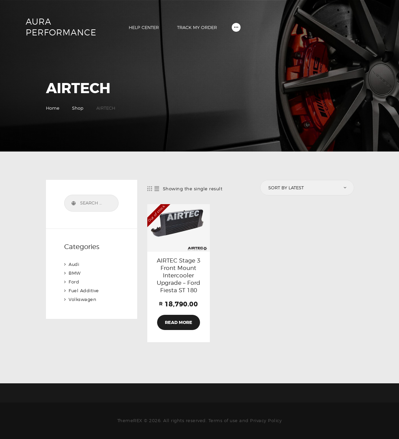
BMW (75, 273)
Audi (74, 264)
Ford (74, 281)
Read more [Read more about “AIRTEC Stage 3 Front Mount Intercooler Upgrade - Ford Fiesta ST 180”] (178, 322)
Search (73, 203)
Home (52, 108)
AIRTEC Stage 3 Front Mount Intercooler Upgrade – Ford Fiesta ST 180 (178, 275)
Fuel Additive (84, 290)
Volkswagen (82, 299)
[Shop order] (306, 187)
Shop (77, 108)
